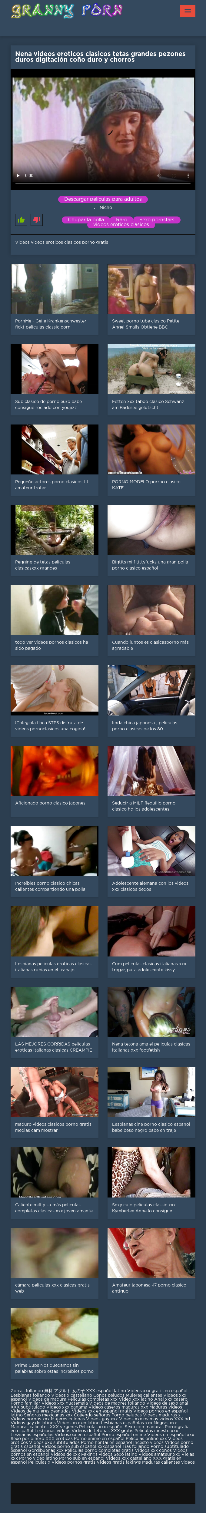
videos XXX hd (174, 1419)
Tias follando (136, 1447)
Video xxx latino (136, 1399)
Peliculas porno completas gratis (99, 1450)
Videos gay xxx (102, 1419)
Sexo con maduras (144, 1427)
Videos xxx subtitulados (54, 1443)
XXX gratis (122, 1431)
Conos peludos (109, 1395)
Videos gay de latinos (33, 1423)
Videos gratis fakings (119, 1462)
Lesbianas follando (31, 1395)
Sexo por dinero (28, 1439)
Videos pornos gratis (73, 1462)
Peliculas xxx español (101, 1427)
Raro (121, 220)
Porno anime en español (99, 1439)
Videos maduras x (162, 1415)
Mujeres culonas (68, 1419)
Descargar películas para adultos (103, 199)
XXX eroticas (59, 1439)
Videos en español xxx (170, 1435)
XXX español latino (106, 1391)
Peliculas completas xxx (93, 1399)
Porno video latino (38, 1458)
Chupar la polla (86, 220)
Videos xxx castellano (128, 1458)
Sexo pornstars (156, 220)
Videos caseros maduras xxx (118, 1407)
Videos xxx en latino (78, 1423)
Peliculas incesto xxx (156, 1431)
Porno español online (123, 1435)
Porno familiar (25, 1403)
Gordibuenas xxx (46, 1450)
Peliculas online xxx (147, 1439)
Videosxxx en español (77, 1435)
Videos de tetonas (90, 1431)
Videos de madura (47, 1399)
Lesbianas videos (53, 1431)
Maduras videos (165, 1407)
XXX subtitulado (28, 1407)
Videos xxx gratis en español (157, 1391)
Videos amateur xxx (159, 1454)
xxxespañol (110, 1447)
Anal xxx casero (171, 1399)
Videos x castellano (71, 1395)
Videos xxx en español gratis (102, 1411)
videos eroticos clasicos (121, 225)
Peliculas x (39, 1462)
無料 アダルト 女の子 (64, 1391)
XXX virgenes (64, 1427)
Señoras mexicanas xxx (49, 1415)
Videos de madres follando (117, 1403)
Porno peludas (126, 1415)
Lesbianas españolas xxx (126, 1423)
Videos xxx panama (67, 1407)
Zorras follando (27, 1391)
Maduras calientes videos (168, 1462)
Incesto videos (149, 1443)
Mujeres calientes (144, 1395)
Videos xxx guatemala (65, 1403)
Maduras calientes (29, 1427)
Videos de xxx (66, 1454)
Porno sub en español (82, 1458)
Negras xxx (165, 1423)
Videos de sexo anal (167, 1403)
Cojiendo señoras (92, 1415)
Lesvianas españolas (33, 1435)
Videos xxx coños (153, 1450)
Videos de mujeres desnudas (41, 1411)
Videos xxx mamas (138, 1419)
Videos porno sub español (70, 1447)
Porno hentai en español (106, 1443)
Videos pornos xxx (30, 1419)
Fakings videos (96, 1454)
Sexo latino (125, 1454)
